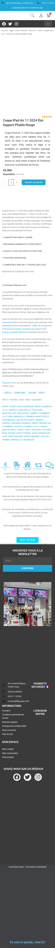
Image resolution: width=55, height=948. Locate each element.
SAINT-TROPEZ (42, 416)
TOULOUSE (37, 410)
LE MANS (27, 426)
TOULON (45, 436)
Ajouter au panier (33, 182)
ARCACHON (22, 413)
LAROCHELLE (24, 410)
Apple (11, 30)
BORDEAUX (28, 406)
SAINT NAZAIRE (15, 436)
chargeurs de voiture (32, 329)
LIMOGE (43, 426)
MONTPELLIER (9, 413)
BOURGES (26, 423)
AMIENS (39, 420)
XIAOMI (32, 392)
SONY (21, 400)
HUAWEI (13, 400)
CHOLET (18, 426)
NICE (28, 430)
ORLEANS (35, 430)
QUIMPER (46, 406)
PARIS (5, 406)
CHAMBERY (7, 426)
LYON (19, 406)
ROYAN (11, 433)
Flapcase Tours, (9, 383)
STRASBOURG (8, 420)
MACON (6, 430)
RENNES (30, 416)
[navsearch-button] (32, 16)
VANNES (6, 440)
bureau (5, 332)
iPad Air (24, 30)
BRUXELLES (45, 423)
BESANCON (28, 440)
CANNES (34, 413)
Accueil (4, 30)
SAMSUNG (19, 392)
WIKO (41, 392)
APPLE (7, 392)
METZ (13, 430)
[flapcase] (27, 651)
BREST (38, 406)
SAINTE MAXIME (31, 436)
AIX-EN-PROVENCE (25, 420)
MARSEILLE (19, 416)
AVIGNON (15, 423)
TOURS (12, 406)
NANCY (20, 430)
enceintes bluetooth (18, 332)
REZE (4, 433)
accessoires (7, 322)
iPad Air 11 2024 (35, 30)
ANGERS (6, 423)
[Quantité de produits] (11, 182)
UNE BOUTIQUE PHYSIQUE (27, 468)
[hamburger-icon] (48, 24)
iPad (17, 30)
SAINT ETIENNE (23, 433)
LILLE (4, 410)
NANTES (13, 410)
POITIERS (46, 430)
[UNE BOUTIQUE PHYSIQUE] (27, 464)
